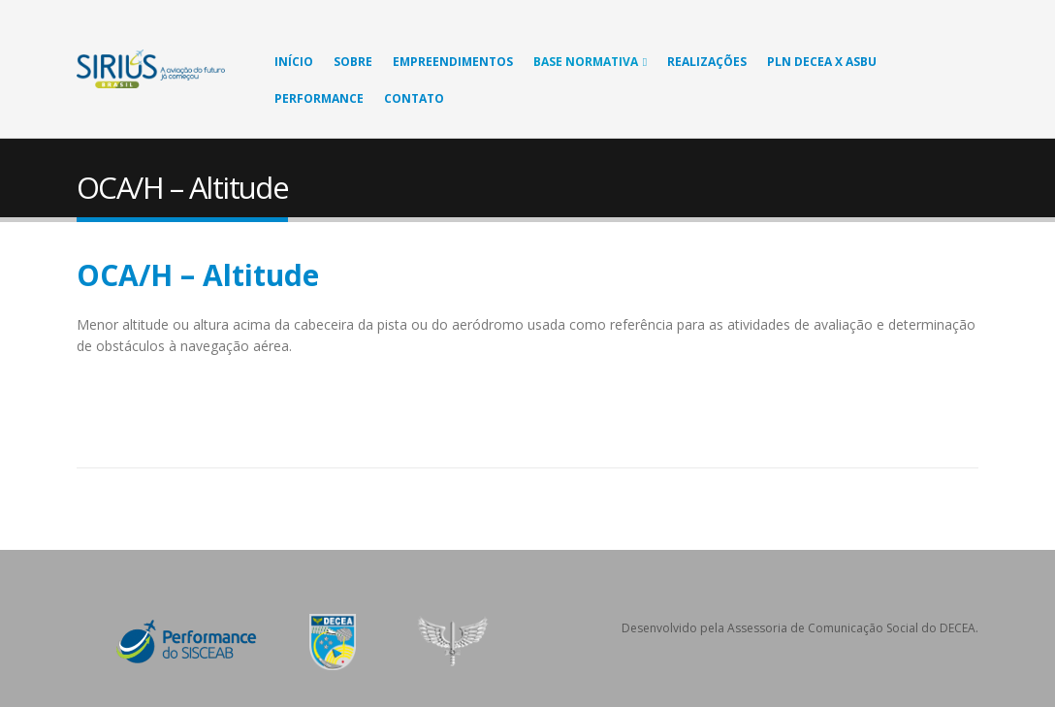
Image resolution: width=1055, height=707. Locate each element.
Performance (319, 98)
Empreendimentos (453, 61)
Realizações (707, 61)
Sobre (353, 61)
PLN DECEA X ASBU (822, 61)
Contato (414, 98)
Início (293, 61)
